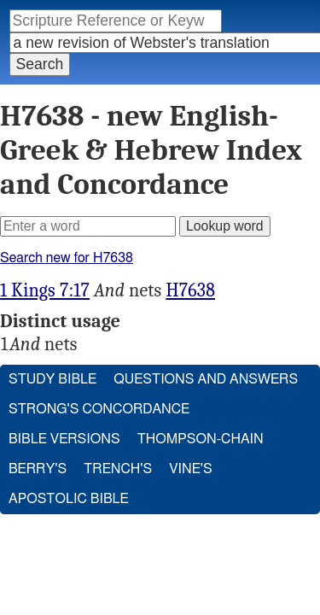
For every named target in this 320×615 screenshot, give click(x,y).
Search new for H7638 (68, 239)
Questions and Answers (206, 361)
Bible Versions (65, 421)
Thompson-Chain (202, 421)
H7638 (190, 272)
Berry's (38, 451)
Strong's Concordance (100, 391)
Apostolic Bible (69, 481)
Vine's (191, 451)
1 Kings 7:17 (45, 272)
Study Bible (53, 361)
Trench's (118, 451)
